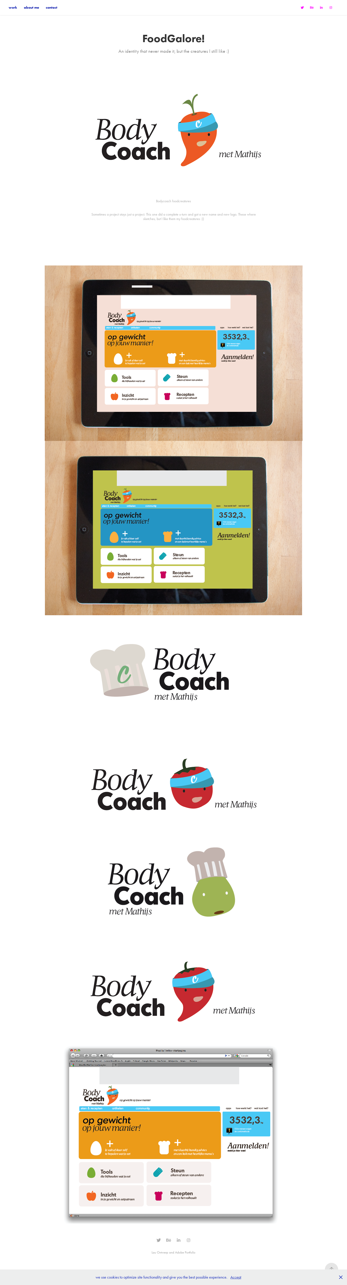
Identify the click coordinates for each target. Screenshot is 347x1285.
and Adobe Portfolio (182, 1252)
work (13, 7)
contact (51, 7)
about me (31, 7)
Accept (235, 1277)
